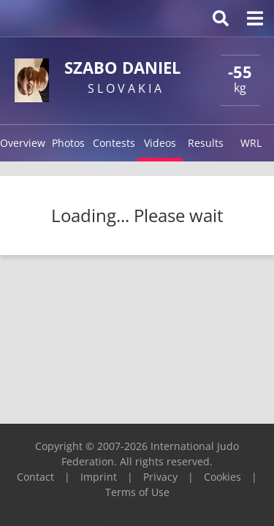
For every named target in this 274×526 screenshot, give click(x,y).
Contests (114, 143)
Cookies (222, 477)
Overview (22, 143)
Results (206, 143)
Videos (160, 143)
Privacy (160, 477)
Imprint (98, 477)
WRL (251, 143)
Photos (68, 143)
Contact (35, 477)
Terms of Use (137, 492)
